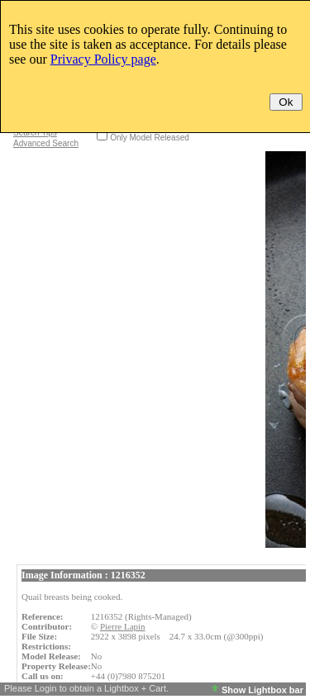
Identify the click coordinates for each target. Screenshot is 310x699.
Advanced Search (46, 143)
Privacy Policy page (103, 59)
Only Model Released (149, 137)
